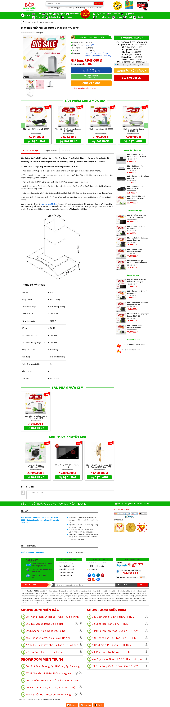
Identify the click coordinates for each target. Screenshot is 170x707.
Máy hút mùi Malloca (49, 204)
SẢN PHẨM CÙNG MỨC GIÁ (85, 100)
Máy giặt (140, 17)
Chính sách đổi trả (65, 575)
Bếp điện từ (60, 14)
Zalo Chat (86, 705)
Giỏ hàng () (53, 8)
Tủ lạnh (129, 17)
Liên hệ (104, 563)
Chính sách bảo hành (66, 572)
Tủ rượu (118, 17)
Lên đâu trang (142, 503)
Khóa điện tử (114, 14)
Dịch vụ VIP (93, 569)
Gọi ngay (72, 705)
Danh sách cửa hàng (130, 70)
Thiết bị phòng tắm (103, 17)
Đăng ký (142, 585)
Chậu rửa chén (54, 17)
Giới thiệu (99, 8)
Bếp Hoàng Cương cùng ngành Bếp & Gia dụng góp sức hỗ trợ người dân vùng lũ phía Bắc (83, 520)
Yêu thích (67, 8)
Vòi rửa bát (40, 17)
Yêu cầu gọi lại (131, 77)
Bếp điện (48, 14)
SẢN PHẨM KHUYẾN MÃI (67, 437)
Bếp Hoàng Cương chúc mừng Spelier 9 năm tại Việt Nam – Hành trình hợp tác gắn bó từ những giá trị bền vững (83, 536)
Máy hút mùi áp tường (46, 22)
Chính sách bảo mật (96, 566)
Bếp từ (38, 14)
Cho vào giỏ (91, 83)
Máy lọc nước (129, 14)
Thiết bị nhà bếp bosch (76, 552)
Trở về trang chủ (125, 503)
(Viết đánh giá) (32, 32)
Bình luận (66, 151)
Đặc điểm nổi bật (30, 151)
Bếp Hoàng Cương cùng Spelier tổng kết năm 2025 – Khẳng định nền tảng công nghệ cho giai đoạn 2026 (40, 519)
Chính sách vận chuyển (67, 569)
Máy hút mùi (74, 14)
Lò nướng (68, 17)
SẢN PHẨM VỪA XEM (67, 387)
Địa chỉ (99, 705)
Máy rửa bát (100, 14)
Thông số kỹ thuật (49, 151)
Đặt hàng (38, 141)
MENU (28, 15)
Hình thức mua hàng (66, 563)
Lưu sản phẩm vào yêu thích (84, 88)
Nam (121, 585)
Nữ (127, 585)
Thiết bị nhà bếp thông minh (32, 552)
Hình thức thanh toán (66, 566)
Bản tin (90, 8)
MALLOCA (90, 45)
